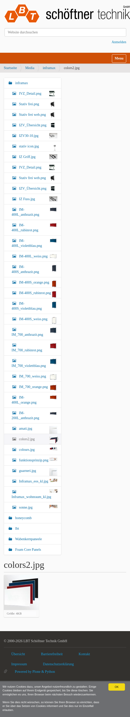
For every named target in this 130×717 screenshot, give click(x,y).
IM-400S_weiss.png (37, 320)
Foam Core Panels (27, 549)
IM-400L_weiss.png (37, 256)
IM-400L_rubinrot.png (34, 227)
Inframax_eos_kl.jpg (37, 481)
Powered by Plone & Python (35, 672)
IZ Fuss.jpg (37, 198)
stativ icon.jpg (37, 147)
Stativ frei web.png (37, 114)
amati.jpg (37, 430)
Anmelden (119, 42)
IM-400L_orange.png (34, 399)
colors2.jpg (37, 440)
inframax (49, 68)
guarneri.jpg (37, 472)
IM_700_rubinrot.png (34, 347)
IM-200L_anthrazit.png (34, 415)
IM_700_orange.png (37, 387)
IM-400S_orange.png (37, 284)
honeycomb (23, 518)
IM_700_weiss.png (37, 377)
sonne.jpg (37, 507)
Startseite (10, 68)
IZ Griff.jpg (37, 156)
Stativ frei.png (37, 104)
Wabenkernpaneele (28, 539)
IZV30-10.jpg (37, 135)
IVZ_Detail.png (37, 93)
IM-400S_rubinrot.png (37, 294)
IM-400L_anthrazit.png (34, 211)
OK (117, 686)
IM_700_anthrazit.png (34, 332)
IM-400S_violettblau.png (34, 305)
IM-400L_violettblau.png (34, 243)
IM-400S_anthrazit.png (34, 269)
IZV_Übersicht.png (37, 125)
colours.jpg (37, 449)
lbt (16, 528)
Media (29, 68)
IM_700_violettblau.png (34, 363)
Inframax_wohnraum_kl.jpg (34, 494)
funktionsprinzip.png (37, 460)
